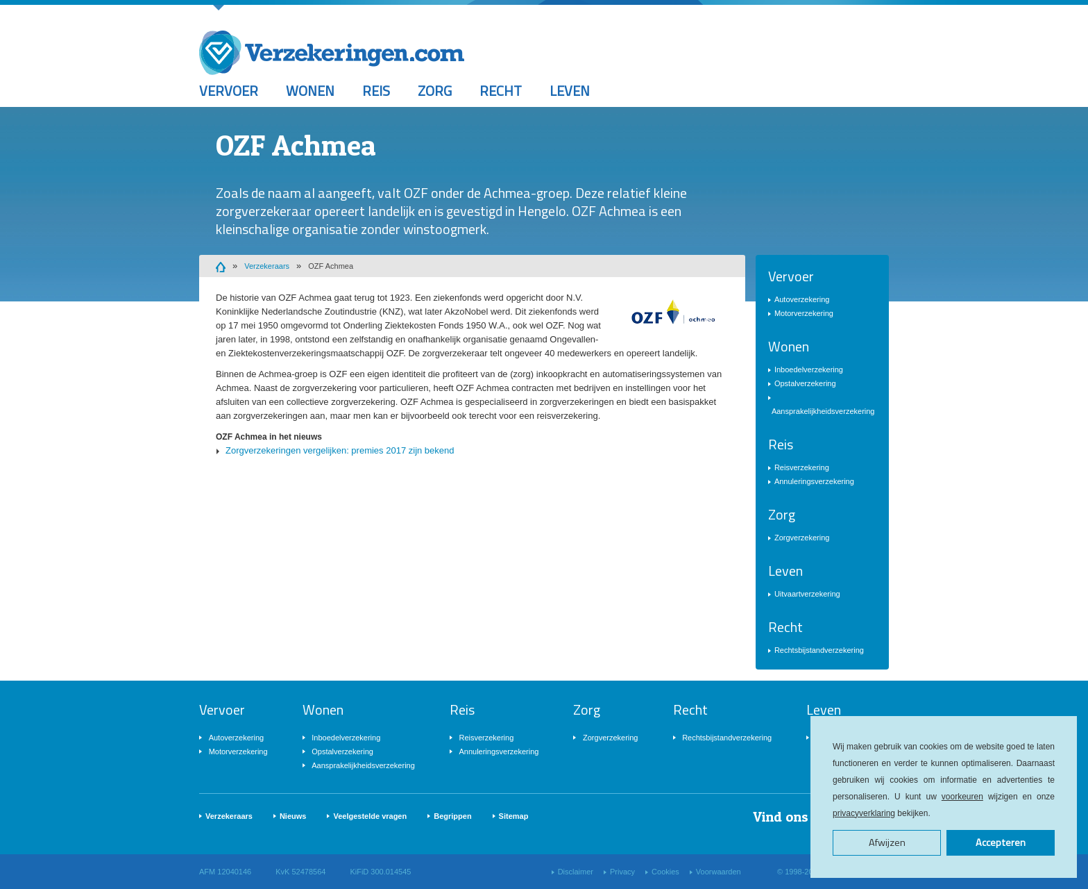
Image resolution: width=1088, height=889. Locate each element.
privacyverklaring (864, 813)
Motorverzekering (803, 313)
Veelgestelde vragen (370, 816)
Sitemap (514, 816)
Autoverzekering (802, 299)
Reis (376, 90)
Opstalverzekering (805, 383)
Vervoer (228, 90)
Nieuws (293, 816)
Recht (500, 90)
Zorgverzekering (801, 537)
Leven (570, 90)
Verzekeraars (266, 266)
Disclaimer (575, 871)
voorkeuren (962, 796)
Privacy (622, 871)
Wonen (310, 90)
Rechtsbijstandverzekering (819, 650)
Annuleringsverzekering (814, 481)
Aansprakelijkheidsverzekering (823, 411)
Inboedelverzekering (808, 369)
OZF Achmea (330, 266)
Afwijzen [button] (887, 842)
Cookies (665, 871)
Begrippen (452, 816)
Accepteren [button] (1001, 842)
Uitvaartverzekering (807, 594)
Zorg (435, 90)
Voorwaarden (718, 871)
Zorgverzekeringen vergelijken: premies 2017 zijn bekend (340, 450)
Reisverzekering (801, 467)
